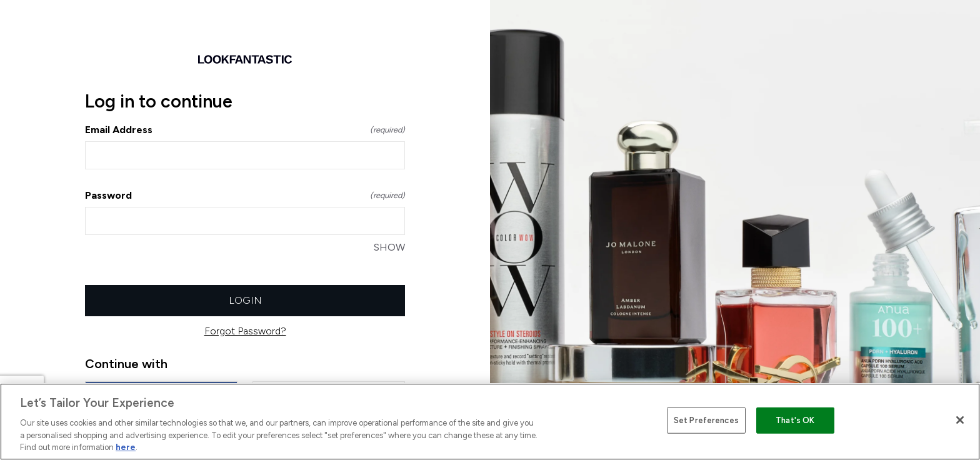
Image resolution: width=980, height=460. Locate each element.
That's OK (795, 420)
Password (245, 195)
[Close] (960, 420)
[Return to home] (245, 59)
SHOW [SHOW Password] (389, 247)
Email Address (245, 130)
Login (245, 300)
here (126, 447)
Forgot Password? (245, 331)
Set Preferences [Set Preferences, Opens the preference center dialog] (706, 420)
